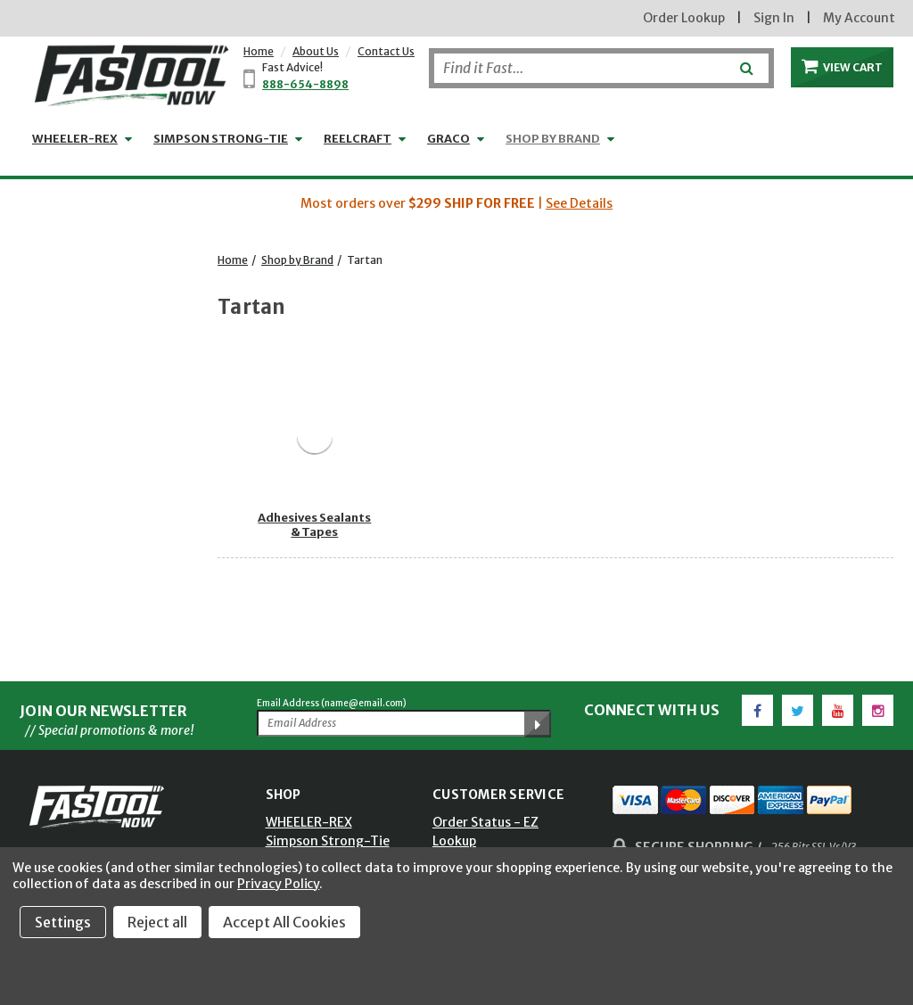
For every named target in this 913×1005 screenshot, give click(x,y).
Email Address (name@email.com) (332, 703)
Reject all (157, 922)
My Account (859, 18)
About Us (315, 51)
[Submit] (745, 61)
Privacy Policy (278, 884)
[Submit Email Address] (537, 724)
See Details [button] (579, 203)
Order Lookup (684, 18)
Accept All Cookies (284, 922)
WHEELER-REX (75, 138)
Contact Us (386, 51)
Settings (63, 922)
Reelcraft (357, 138)
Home (258, 51)
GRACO (448, 138)
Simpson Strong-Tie (220, 138)
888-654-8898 (305, 84)
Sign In (773, 18)
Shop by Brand (553, 138)
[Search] (601, 68)
